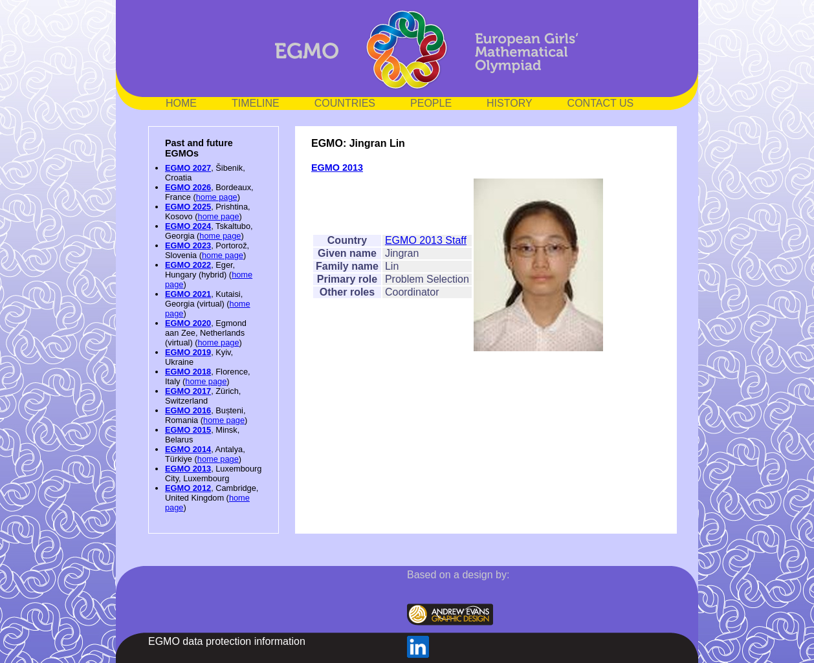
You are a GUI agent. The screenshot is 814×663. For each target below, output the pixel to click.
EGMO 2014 (188, 449)
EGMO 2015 (188, 430)
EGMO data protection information (226, 641)
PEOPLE (431, 103)
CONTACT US (600, 103)
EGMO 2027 (188, 168)
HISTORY (510, 103)
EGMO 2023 (188, 245)
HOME (181, 103)
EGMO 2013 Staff (426, 240)
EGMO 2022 (188, 265)
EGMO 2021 (188, 294)
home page (216, 197)
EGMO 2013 (188, 468)
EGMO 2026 (188, 187)
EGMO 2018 (188, 371)
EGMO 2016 (188, 410)
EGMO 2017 (188, 391)
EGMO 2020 (188, 323)
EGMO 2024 (188, 226)
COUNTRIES (344, 103)
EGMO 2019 (188, 352)
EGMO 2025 (188, 207)
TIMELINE (256, 103)
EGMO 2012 (188, 488)
